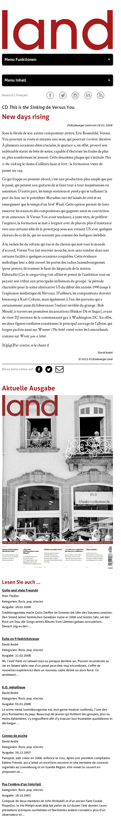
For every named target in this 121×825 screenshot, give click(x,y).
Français (22, 95)
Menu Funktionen (57, 59)
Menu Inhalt (57, 80)
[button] (59, 369)
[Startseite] (57, 49)
